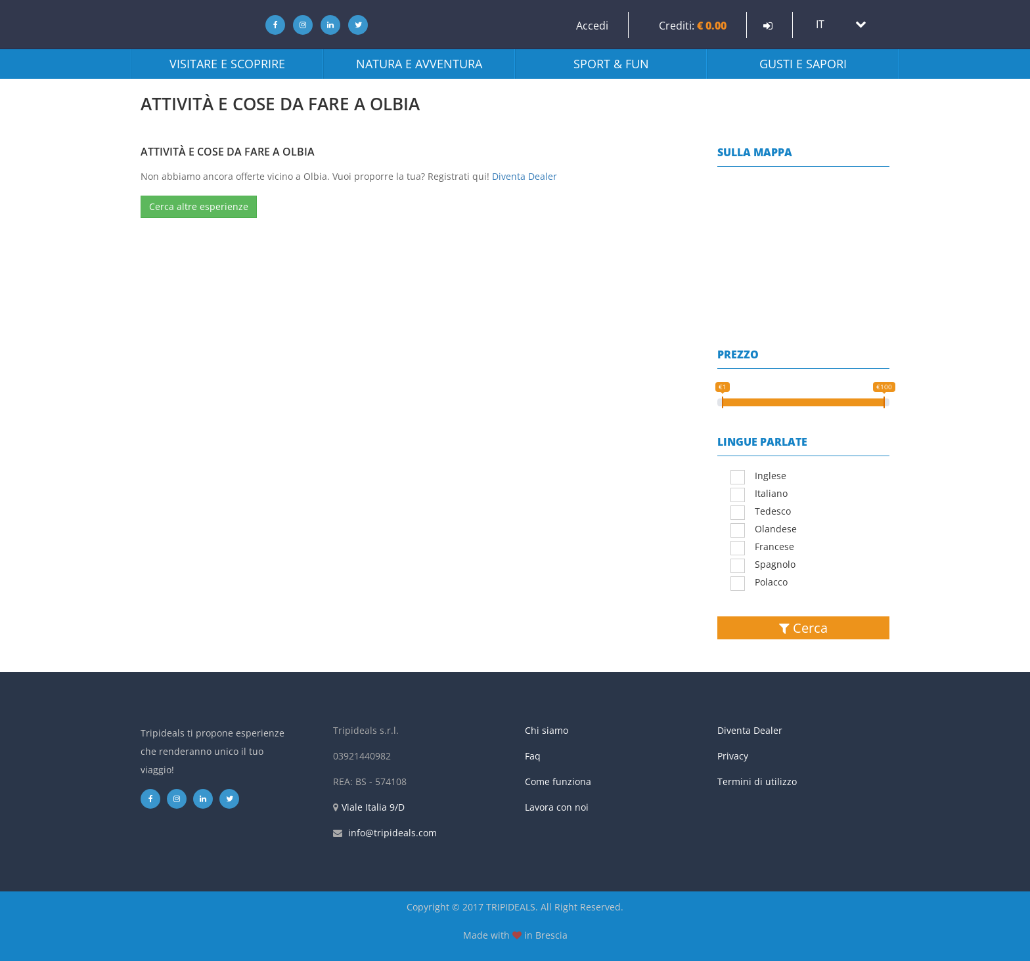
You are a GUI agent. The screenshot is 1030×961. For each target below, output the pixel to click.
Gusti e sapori (803, 64)
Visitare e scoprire (227, 64)
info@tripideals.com (392, 832)
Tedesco (760, 512)
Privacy (732, 756)
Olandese (763, 530)
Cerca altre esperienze (198, 206)
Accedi (592, 25)
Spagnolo (762, 565)
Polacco (759, 583)
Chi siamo (546, 730)
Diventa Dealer (524, 176)
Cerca (803, 628)
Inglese (758, 476)
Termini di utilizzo (757, 781)
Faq (533, 756)
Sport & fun (611, 64)
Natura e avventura (419, 64)
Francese (762, 547)
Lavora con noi (557, 807)
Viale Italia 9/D (373, 807)
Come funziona (558, 781)
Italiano (759, 494)
